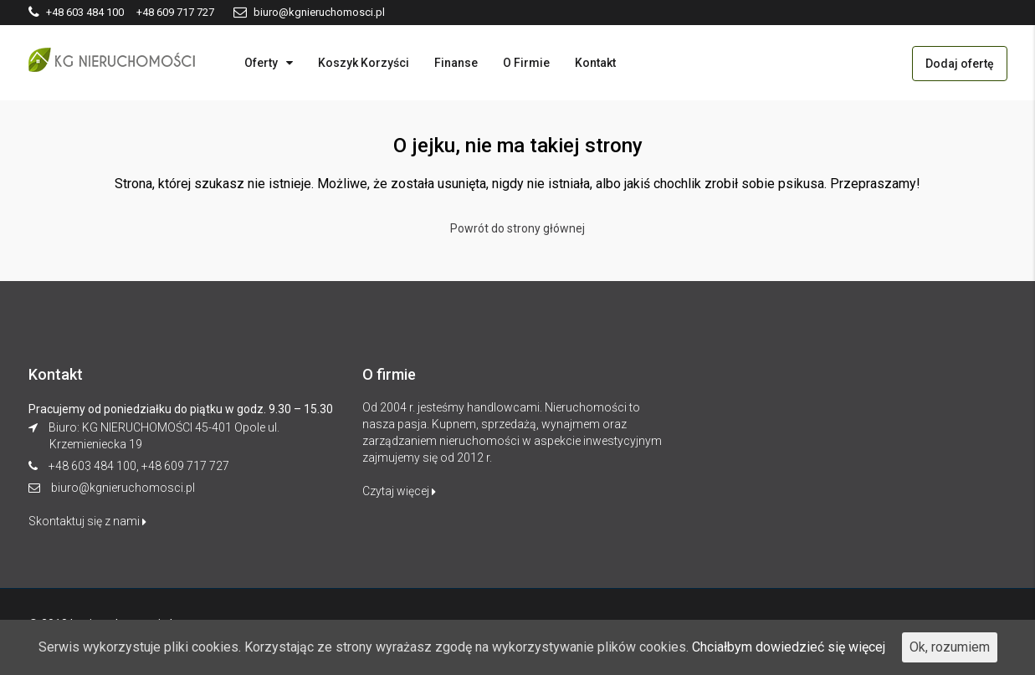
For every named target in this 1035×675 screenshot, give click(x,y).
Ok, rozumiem (949, 647)
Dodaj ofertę (959, 63)
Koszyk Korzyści (363, 62)
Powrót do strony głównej (517, 228)
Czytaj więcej (399, 491)
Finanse (456, 62)
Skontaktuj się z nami (87, 521)
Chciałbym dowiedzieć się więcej (788, 647)
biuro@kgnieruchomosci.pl (123, 487)
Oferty (261, 62)
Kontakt (595, 62)
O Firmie (526, 62)
